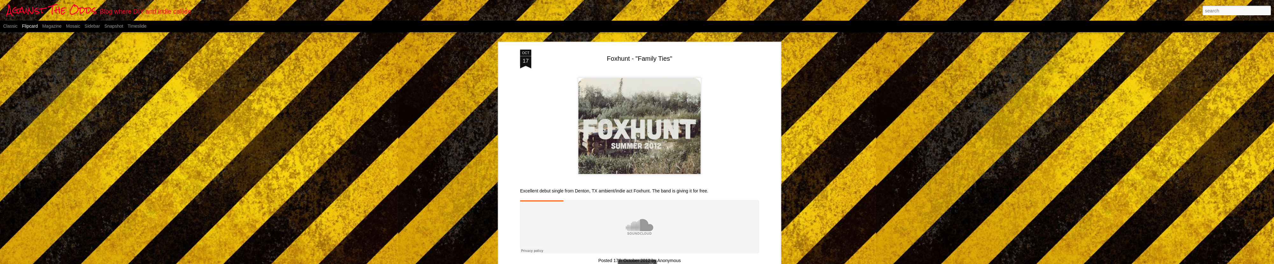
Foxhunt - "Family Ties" (639, 58)
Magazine (52, 26)
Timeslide (137, 26)
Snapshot (113, 26)
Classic (10, 26)
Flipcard (30, 26)
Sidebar (92, 26)
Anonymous (669, 260)
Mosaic (73, 26)
